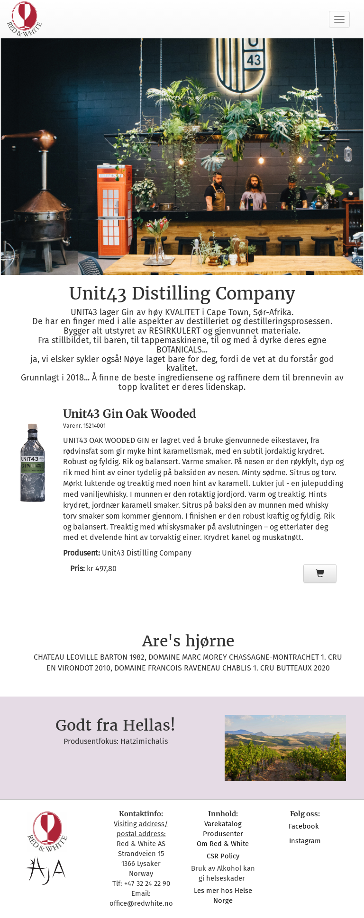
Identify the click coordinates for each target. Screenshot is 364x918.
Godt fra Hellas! (115, 725)
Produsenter (223, 834)
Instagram (305, 841)
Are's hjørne (188, 641)
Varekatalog (223, 824)
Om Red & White (223, 843)
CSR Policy (223, 856)
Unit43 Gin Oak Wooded (129, 413)
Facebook (305, 826)
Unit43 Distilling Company (146, 552)
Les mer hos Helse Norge (223, 895)
